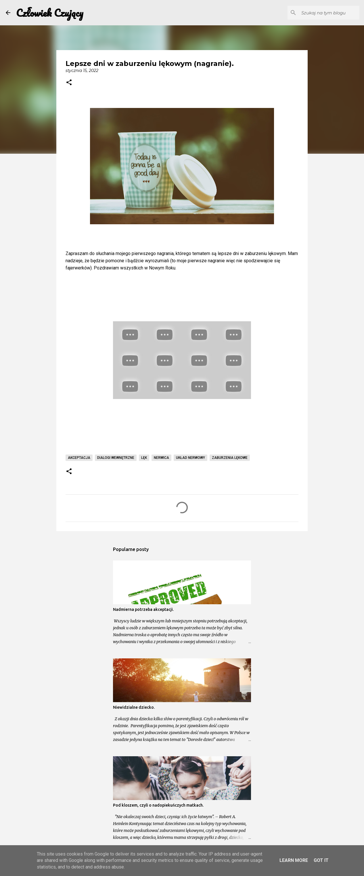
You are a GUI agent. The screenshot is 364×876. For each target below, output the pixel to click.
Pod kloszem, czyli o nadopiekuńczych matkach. (158, 805)
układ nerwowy (190, 458)
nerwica (161, 458)
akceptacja (79, 458)
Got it (321, 860)
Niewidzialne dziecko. (134, 707)
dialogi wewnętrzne (115, 458)
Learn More (293, 860)
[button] (69, 83)
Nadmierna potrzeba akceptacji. (143, 609)
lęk (144, 458)
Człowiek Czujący (49, 13)
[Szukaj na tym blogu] (329, 13)
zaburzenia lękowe (230, 458)
